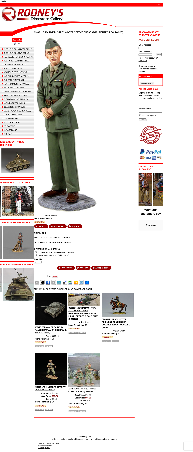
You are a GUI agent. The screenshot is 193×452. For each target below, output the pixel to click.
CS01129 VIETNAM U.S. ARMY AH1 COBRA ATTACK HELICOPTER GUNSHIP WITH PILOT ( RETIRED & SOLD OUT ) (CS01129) (83, 313)
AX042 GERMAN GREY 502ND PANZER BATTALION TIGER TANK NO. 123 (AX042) (51, 330)
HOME (160, 5)
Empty (18, 43)
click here (143, 61)
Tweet (49, 276)
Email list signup (149, 115)
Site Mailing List (84, 436)
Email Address (145, 108)
